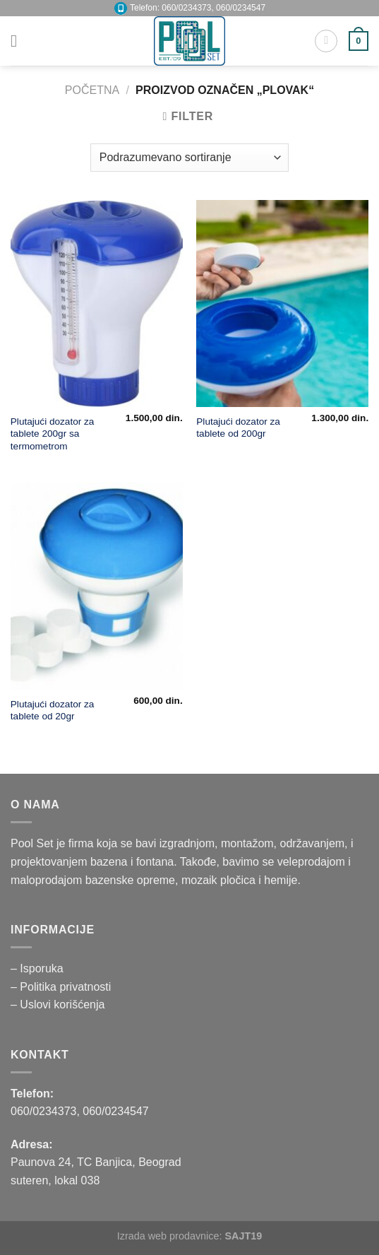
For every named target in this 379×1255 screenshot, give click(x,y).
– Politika (35, 987)
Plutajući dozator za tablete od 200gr (238, 428)
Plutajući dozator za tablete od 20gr (53, 710)
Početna (92, 90)
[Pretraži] (326, 41)
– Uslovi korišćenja (57, 1004)
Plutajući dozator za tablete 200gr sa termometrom (53, 434)
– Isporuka (37, 968)
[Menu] (19, 40)
